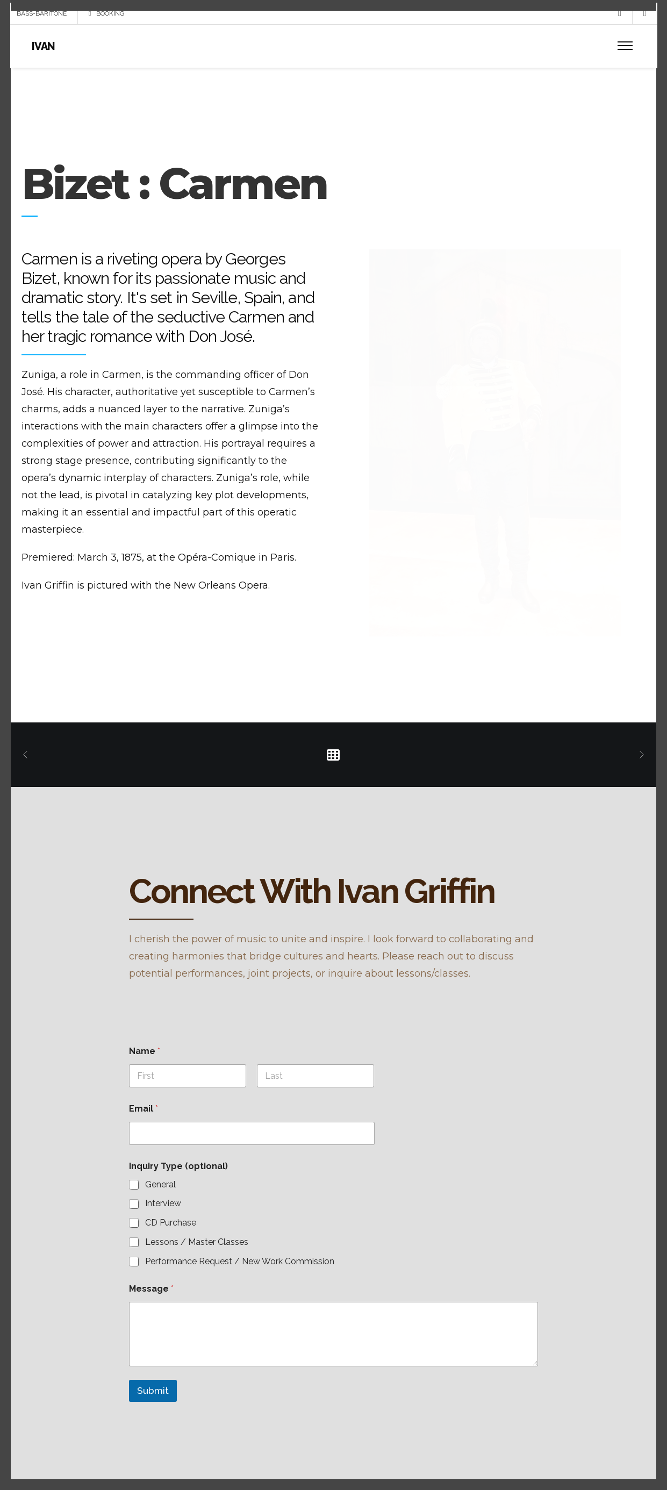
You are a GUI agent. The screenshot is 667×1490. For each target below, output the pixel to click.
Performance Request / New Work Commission (239, 1262)
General (160, 1185)
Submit (153, 1392)
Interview (163, 1205)
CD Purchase (170, 1224)
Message (151, 1290)
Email (143, 1110)
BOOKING (107, 21)
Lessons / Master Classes (196, 1243)
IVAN (44, 54)
